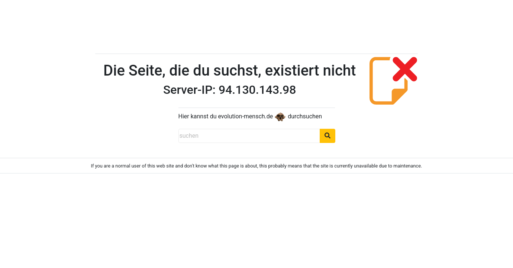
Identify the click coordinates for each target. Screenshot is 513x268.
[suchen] (249, 136)
